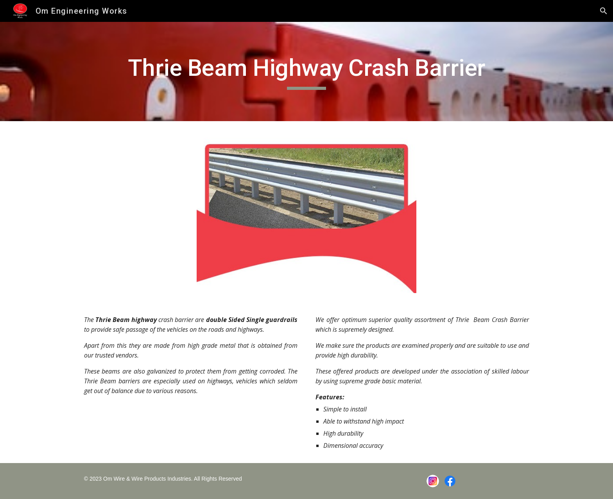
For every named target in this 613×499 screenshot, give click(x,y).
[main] (306, 71)
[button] (603, 11)
